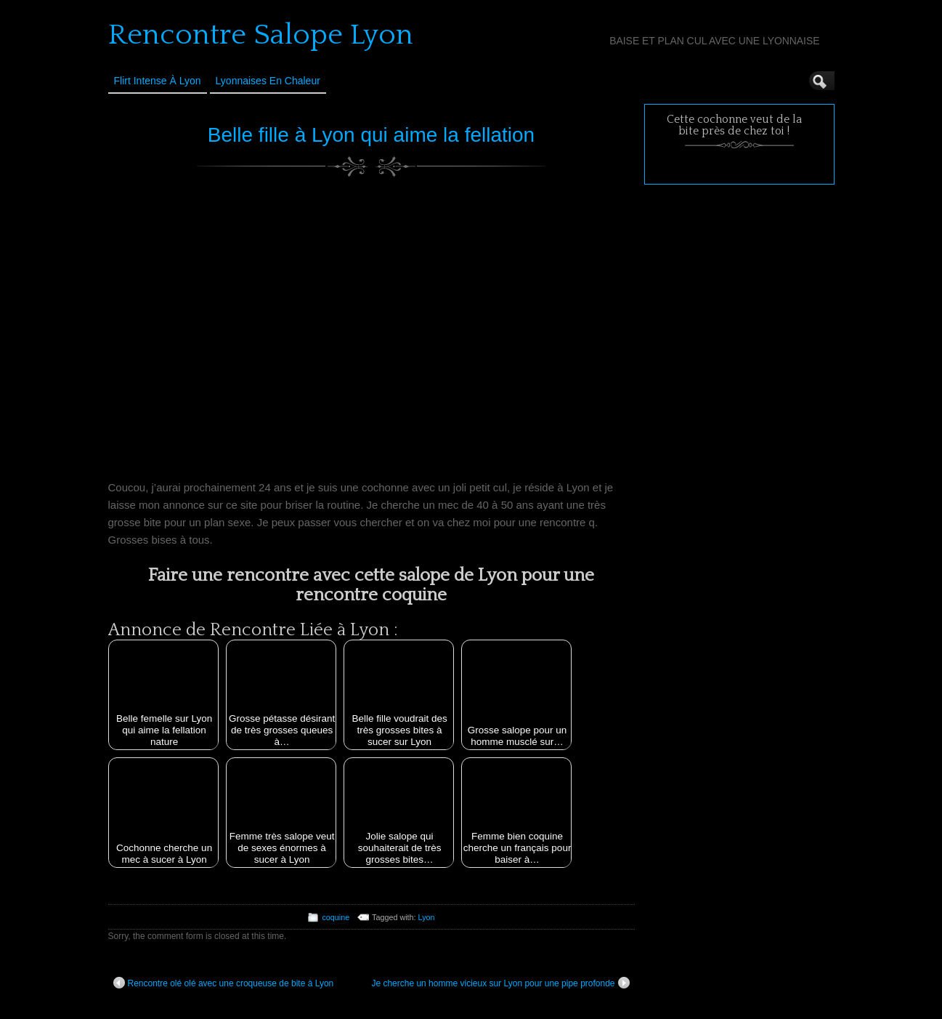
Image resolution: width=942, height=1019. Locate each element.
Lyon (426, 917)
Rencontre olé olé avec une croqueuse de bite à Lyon (223, 982)
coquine (335, 917)
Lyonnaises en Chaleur (268, 80)
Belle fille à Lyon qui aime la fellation (371, 135)
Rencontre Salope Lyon (260, 35)
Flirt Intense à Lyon (157, 80)
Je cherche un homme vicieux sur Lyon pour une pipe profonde (500, 982)
